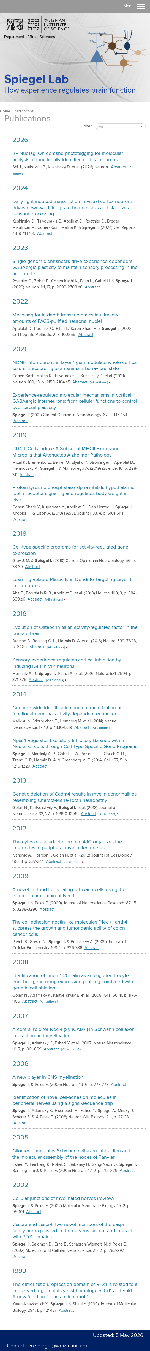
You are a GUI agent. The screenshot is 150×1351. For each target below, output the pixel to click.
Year (88, 126)
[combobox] (121, 126)
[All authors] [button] (99, 382)
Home (5, 111)
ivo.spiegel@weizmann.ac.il (57, 1346)
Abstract (118, 167)
